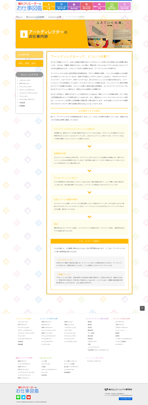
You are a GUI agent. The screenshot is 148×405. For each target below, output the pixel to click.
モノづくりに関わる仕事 (121, 318)
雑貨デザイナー (22, 361)
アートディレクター (25, 86)
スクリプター (68, 330)
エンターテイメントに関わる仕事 (97, 318)
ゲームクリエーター (70, 333)
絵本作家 (44, 375)
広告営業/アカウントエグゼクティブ (98, 350)
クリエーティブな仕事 (54, 17)
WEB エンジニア (69, 324)
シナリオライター (69, 369)
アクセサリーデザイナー (94, 361)
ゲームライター (46, 344)
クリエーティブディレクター (28, 93)
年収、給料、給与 (27, 63)
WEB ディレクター (47, 333)
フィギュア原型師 (120, 341)
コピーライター (46, 364)
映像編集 (22, 106)
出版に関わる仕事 (45, 358)
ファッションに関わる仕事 (94, 358)
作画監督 (22, 102)
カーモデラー (119, 344)
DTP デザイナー (24, 83)
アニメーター (23, 96)
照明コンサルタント (23, 378)
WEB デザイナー (46, 322)
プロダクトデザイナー (121, 327)
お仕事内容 (23, 54)
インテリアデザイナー (24, 364)
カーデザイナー (119, 322)
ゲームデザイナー (47, 338)
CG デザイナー (46, 324)
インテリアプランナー (24, 375)
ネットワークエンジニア (49, 330)
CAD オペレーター (23, 369)
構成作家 (90, 330)
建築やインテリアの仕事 (24, 358)
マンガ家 (44, 361)
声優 (89, 344)
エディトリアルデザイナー (49, 369)
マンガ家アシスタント (70, 361)
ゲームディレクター (70, 336)
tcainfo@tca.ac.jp (128, 395)
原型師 (117, 333)
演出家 (90, 327)
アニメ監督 (91, 333)
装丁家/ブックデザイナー (71, 366)
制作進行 (90, 338)
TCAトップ (19, 17)
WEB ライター (68, 322)
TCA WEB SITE (125, 399)
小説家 (43, 366)
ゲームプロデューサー (70, 341)
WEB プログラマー (47, 327)
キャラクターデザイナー (27, 99)
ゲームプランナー (69, 338)
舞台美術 (90, 336)
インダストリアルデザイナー (123, 338)
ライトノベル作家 (69, 364)
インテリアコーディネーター (26, 372)
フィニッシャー (119, 330)
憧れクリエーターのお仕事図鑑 (35, 17)
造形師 (117, 336)
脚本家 (90, 322)
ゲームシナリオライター (49, 336)
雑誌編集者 (67, 372)
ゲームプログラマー (47, 341)
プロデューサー (92, 341)
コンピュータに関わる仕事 (48, 318)
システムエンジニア (70, 327)
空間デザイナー (22, 366)
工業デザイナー (119, 324)
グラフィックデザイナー (27, 90)
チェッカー (45, 372)
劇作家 (90, 324)
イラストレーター (25, 80)
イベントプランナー (93, 347)
